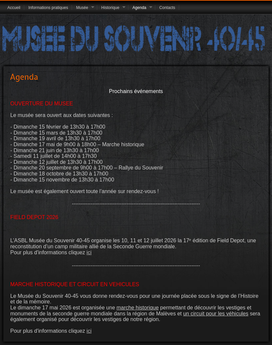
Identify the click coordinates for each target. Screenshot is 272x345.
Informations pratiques (48, 7)
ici (89, 252)
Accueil (13, 7)
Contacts (167, 7)
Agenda (140, 8)
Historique (111, 8)
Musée (83, 8)
